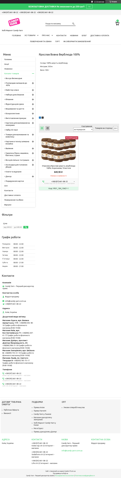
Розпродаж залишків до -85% (16, 84)
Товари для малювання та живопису (17, 135)
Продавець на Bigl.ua (60, 473)
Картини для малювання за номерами (18, 124)
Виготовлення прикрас (16, 118)
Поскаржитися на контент (64, 475)
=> (89, 6)
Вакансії (7, 413)
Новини (74, 35)
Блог (84, 35)
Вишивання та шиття (15, 109)
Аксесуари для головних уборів (16, 166)
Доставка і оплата (99, 35)
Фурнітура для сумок (15, 104)
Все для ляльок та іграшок (17, 160)
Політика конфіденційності (85, 475)
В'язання (9, 99)
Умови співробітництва (74, 407)
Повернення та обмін (40, 41)
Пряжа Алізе (39, 407)
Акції (6, 64)
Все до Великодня (14, 78)
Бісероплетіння (13, 113)
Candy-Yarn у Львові (42, 414)
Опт (6, 186)
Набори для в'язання (15, 95)
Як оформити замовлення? (77, 41)
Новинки (8, 69)
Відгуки (7, 205)
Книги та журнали (13, 172)
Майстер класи (12, 90)
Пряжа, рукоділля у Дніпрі (45, 432)
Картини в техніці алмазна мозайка (17, 142)
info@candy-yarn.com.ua (15, 301)
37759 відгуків (99, 1)
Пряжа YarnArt (40, 411)
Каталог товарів (11, 73)
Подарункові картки (15, 181)
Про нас (46, 35)
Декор (8, 176)
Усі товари (30, 35)
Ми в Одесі (38, 428)
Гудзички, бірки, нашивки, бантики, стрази (17, 154)
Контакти (61, 35)
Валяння (9, 148)
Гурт (57, 41)
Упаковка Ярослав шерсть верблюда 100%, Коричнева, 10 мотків (58, 167)
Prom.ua (73, 471)
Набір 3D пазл (12, 130)
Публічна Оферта (11, 410)
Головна (16, 35)
